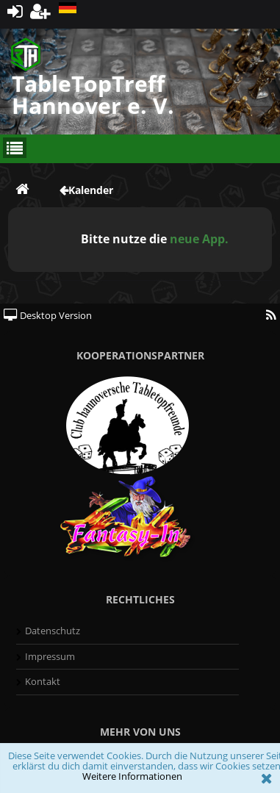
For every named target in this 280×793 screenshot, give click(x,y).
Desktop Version (48, 315)
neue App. (199, 239)
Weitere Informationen (132, 776)
